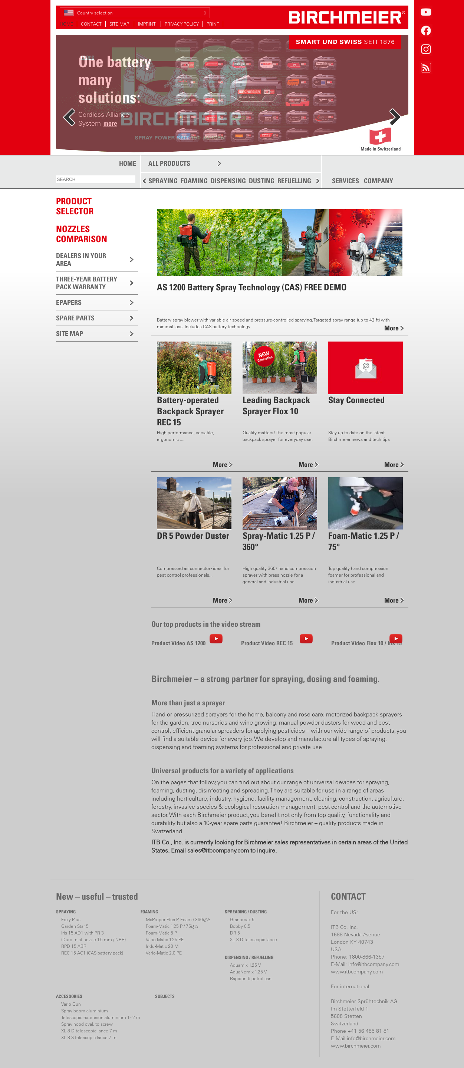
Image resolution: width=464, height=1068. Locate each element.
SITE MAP (119, 24)
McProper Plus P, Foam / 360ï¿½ (178, 919)
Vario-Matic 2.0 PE (164, 953)
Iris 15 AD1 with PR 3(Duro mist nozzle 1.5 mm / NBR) (93, 936)
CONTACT (91, 24)
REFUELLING (294, 181)
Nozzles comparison (81, 234)
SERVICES (345, 181)
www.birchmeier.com (356, 1045)
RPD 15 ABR (73, 946)
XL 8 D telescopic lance (253, 939)
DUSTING (261, 181)
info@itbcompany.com (373, 964)
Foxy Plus (70, 919)
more (110, 123)
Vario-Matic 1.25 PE (165, 939)
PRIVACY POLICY (182, 24)
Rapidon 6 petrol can (251, 978)
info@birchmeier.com (371, 1038)
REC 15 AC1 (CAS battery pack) (92, 953)
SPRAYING (163, 181)
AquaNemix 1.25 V (248, 972)
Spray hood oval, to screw (87, 1024)
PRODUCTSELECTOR (74, 206)
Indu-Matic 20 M (162, 946)
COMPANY (378, 181)
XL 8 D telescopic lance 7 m (89, 1031)
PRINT (213, 24)
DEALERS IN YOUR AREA (81, 259)
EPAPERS (69, 302)
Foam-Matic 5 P (161, 933)
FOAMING (194, 181)
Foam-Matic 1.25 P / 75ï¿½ (172, 926)
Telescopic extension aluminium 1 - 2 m (100, 1017)
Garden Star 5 (75, 926)
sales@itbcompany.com (218, 850)
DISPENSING (228, 181)
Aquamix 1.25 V (245, 965)
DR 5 (235, 933)
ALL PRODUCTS (169, 163)
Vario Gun (71, 1004)
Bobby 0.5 (240, 926)
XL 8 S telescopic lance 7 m (88, 1037)
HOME (66, 24)
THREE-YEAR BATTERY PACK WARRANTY (86, 283)
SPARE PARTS (75, 318)
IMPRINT (147, 24)
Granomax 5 (242, 919)
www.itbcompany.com (357, 971)
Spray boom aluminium (84, 1010)
